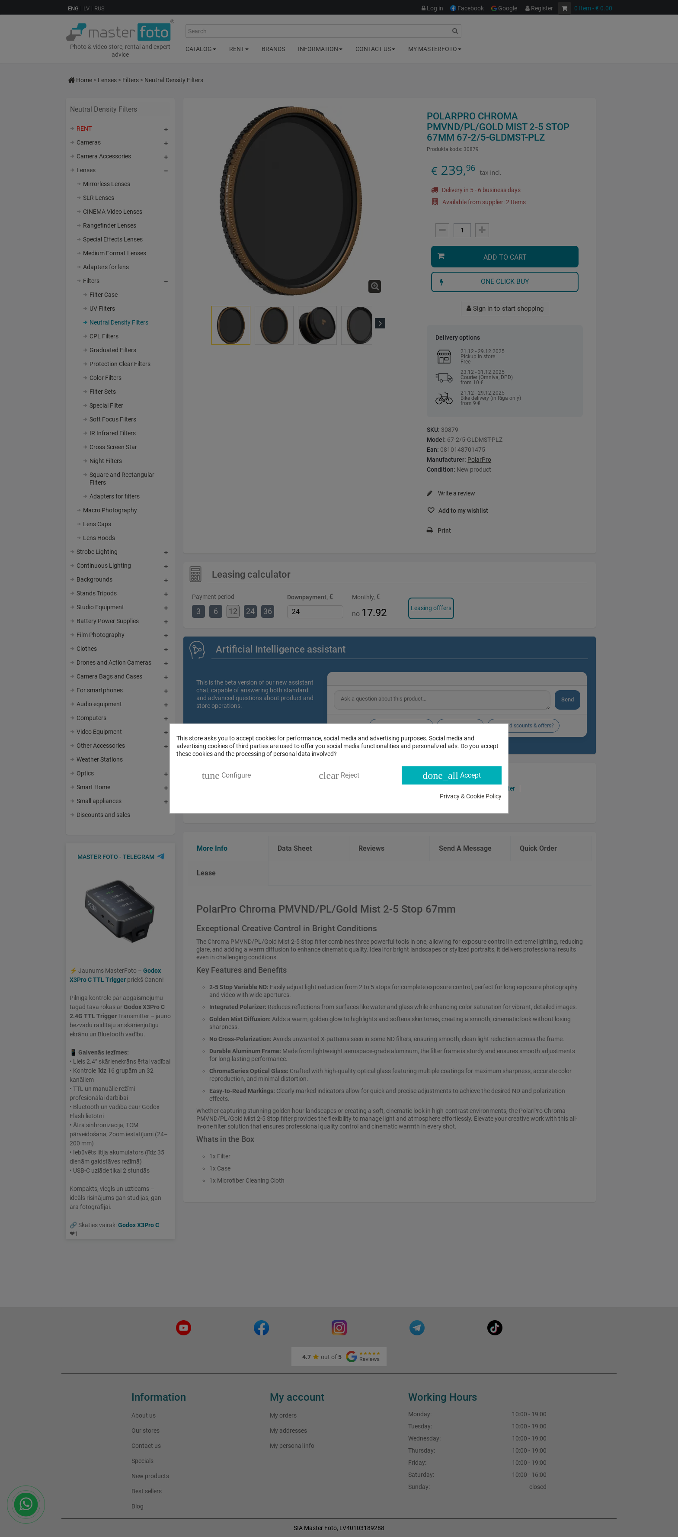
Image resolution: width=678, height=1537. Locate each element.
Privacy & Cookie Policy (471, 796)
